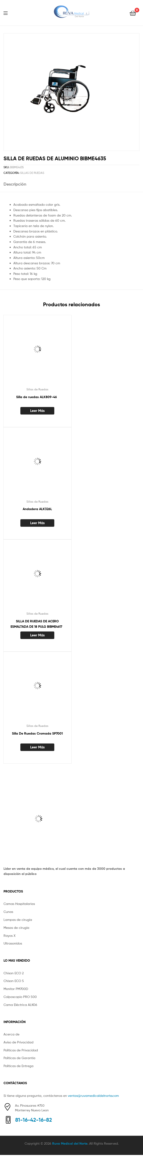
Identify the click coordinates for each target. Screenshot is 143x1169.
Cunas (8, 912)
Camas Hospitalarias (19, 904)
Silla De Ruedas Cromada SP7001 (37, 733)
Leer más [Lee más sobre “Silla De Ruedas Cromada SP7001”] (37, 747)
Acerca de (11, 1034)
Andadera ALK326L (37, 509)
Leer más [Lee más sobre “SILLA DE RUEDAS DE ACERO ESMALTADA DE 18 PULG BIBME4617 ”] (37, 635)
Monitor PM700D (16, 989)
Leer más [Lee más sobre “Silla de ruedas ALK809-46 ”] (37, 410)
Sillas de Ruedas (32, 173)
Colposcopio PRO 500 (20, 997)
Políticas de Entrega (18, 1066)
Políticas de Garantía (19, 1058)
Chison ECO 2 (14, 973)
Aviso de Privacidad (18, 1042)
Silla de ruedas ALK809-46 (37, 397)
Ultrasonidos (13, 943)
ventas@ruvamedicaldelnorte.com (93, 1096)
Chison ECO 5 (14, 981)
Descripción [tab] (15, 184)
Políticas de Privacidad (21, 1050)
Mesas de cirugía (16, 928)
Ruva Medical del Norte (70, 1143)
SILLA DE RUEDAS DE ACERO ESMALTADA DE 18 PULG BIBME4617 (37, 624)
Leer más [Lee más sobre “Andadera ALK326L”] (37, 523)
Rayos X (9, 935)
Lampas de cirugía (18, 920)
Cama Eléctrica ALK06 (20, 1005)
